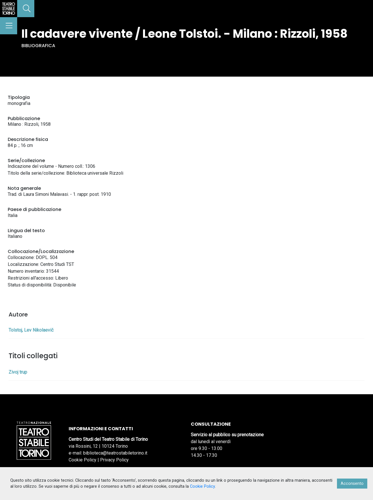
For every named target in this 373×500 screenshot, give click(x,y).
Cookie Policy (82, 460)
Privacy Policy (114, 460)
